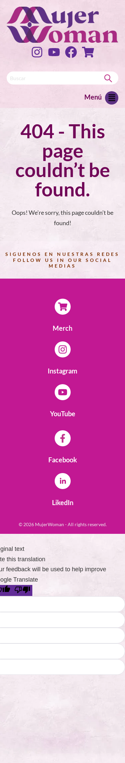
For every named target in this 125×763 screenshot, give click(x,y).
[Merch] (63, 307)
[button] (111, 99)
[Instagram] (63, 349)
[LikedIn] (63, 481)
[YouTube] (63, 392)
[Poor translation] (22, 590)
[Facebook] (63, 438)
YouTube (62, 414)
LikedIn (62, 502)
